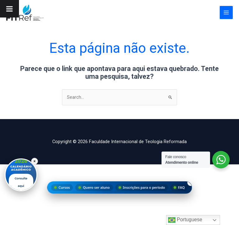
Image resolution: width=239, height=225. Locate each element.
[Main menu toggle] (226, 12)
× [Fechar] (34, 161)
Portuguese (185, 220)
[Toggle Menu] (9, 9)
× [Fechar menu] (191, 182)
